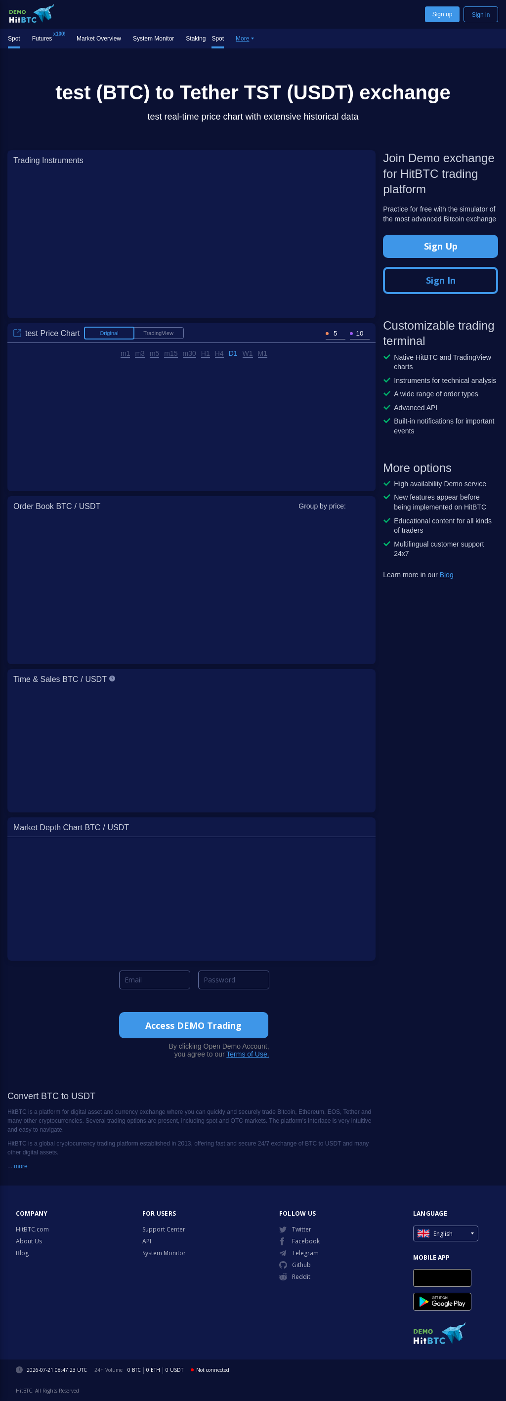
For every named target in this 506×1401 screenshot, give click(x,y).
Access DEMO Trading (193, 1025)
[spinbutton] (335, 334)
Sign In (441, 280)
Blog (447, 575)
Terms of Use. (247, 1054)
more (20, 1166)
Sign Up (441, 246)
